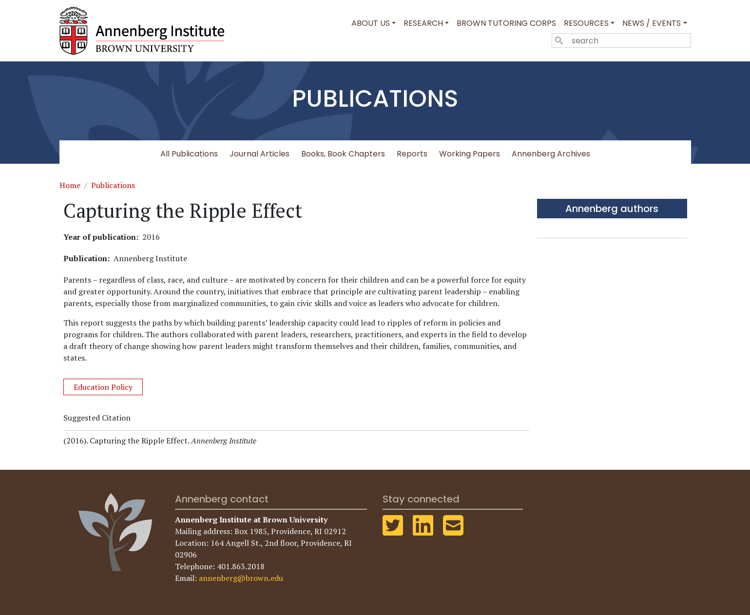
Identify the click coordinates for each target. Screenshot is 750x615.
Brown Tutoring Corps (506, 23)
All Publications (189, 153)
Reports (412, 153)
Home (69, 185)
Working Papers (469, 153)
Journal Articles (259, 153)
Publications (113, 185)
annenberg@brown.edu (241, 578)
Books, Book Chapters (343, 153)
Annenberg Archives (551, 153)
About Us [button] (370, 23)
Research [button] (423, 23)
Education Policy (103, 387)
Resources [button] (586, 23)
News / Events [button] (651, 23)
